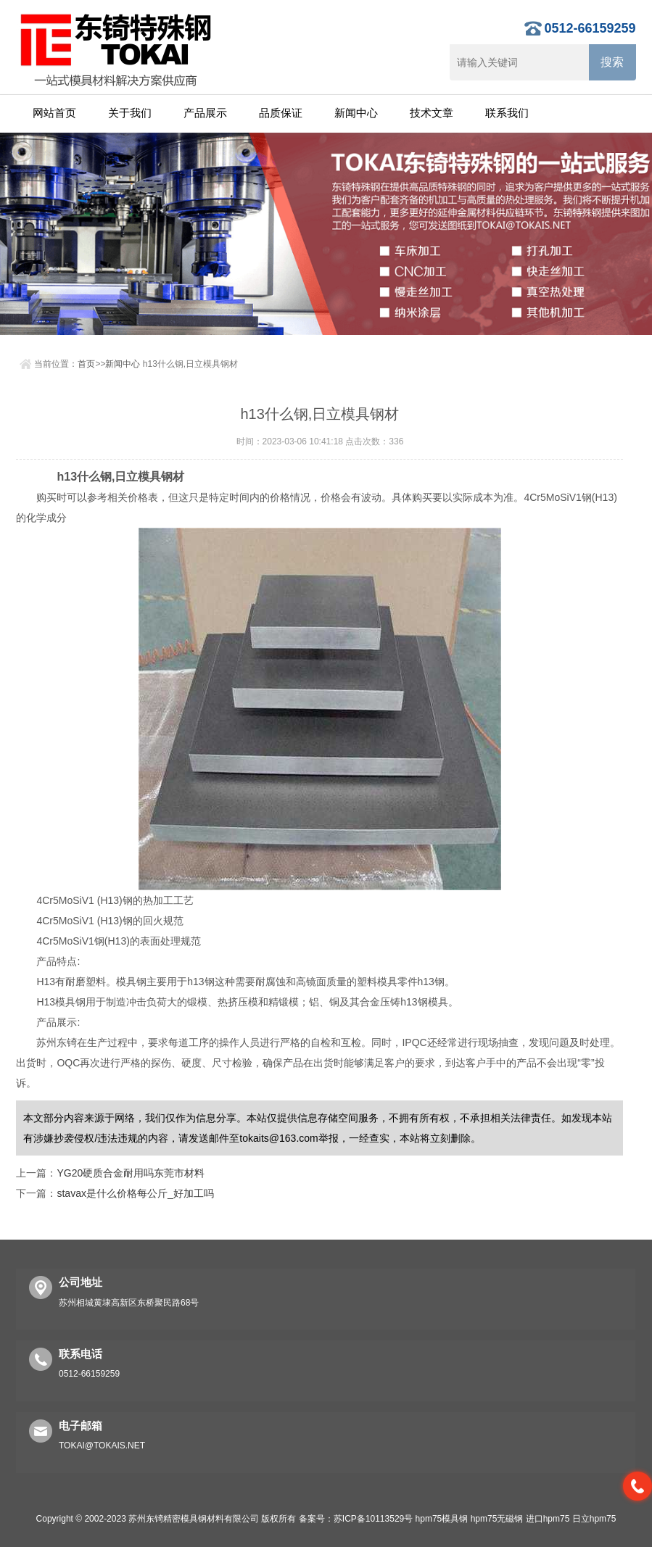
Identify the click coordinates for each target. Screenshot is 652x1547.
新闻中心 (356, 113)
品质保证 (280, 113)
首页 (86, 364)
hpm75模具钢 (442, 1519)
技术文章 (431, 113)
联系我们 (507, 113)
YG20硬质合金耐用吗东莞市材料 (131, 1173)
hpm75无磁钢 (497, 1519)
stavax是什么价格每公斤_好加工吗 (135, 1193)
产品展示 (205, 113)
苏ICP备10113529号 (373, 1519)
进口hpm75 (548, 1519)
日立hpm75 (594, 1519)
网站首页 (54, 113)
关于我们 (130, 113)
